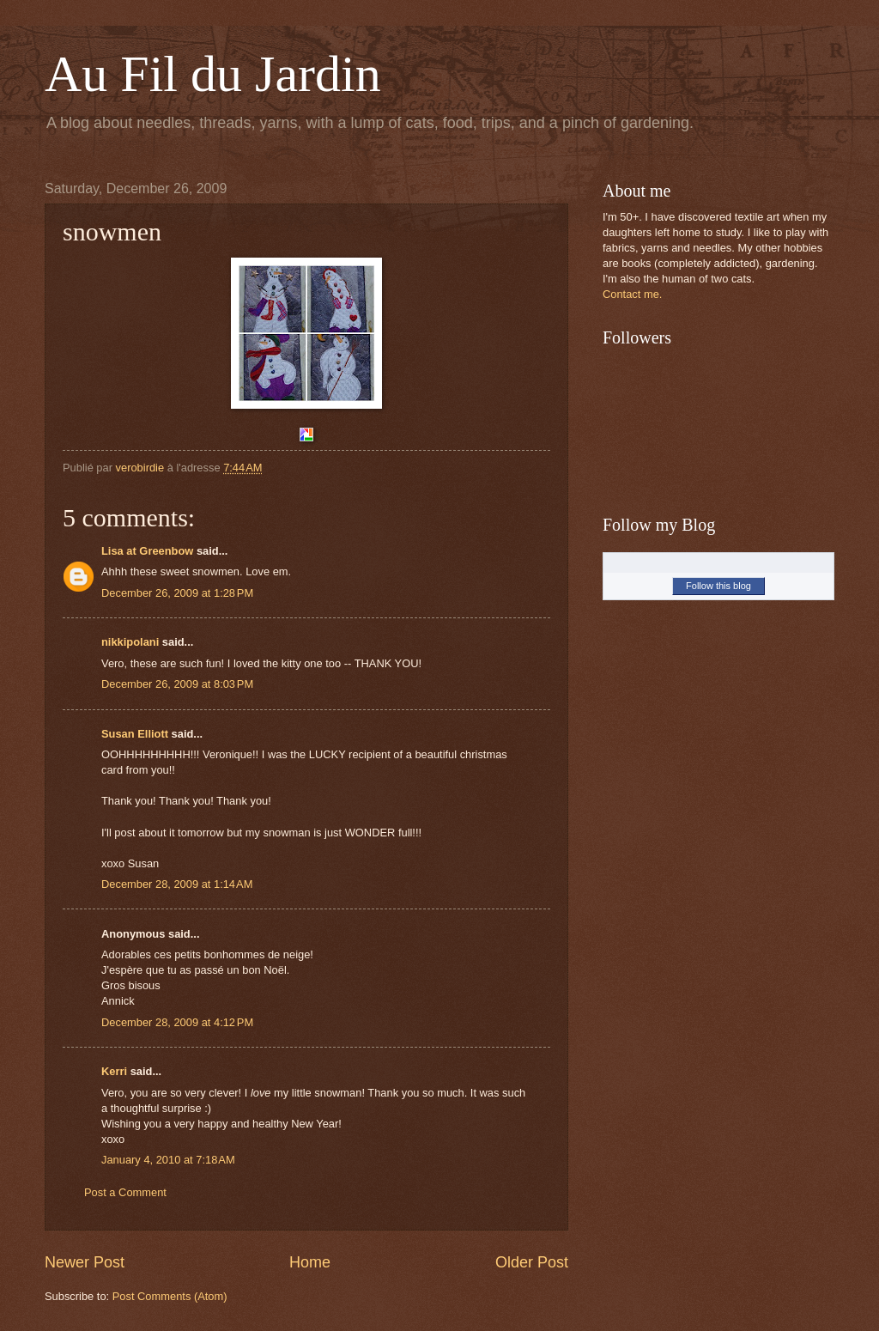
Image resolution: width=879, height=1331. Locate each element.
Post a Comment (125, 1192)
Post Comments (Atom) (169, 1296)
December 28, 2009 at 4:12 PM (177, 1022)
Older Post (531, 1262)
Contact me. (632, 294)
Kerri (114, 1071)
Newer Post (84, 1262)
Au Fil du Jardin (213, 74)
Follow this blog (718, 585)
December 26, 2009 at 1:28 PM (177, 592)
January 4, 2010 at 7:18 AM (168, 1159)
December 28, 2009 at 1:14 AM (176, 884)
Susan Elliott (134, 733)
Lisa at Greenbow (147, 550)
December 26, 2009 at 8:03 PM (177, 684)
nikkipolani (130, 641)
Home (309, 1262)
